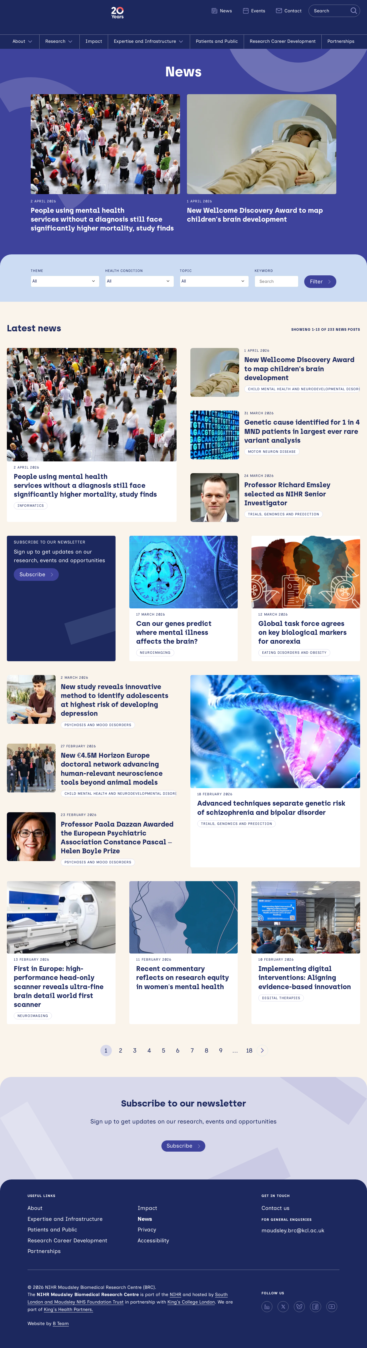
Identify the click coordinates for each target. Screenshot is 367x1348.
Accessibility (153, 1240)
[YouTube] (331, 1306)
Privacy (147, 1229)
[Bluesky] (299, 1306)
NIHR (175, 1294)
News (221, 10)
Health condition (124, 271)
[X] (283, 1306)
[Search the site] (334, 11)
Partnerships (340, 41)
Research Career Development (283, 41)
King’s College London (191, 1302)
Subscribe (37, 574)
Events (253, 10)
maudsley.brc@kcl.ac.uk (292, 1230)
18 (249, 1050)
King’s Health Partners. (68, 1309)
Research (59, 41)
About (23, 41)
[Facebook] (315, 1306)
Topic (186, 271)
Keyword (264, 271)
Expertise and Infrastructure (149, 41)
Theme (37, 271)
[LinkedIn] (266, 1306)
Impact (93, 41)
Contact (289, 10)
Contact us (275, 1208)
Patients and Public (217, 41)
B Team (61, 1323)
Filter (321, 281)
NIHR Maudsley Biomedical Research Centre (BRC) (55, 17)
